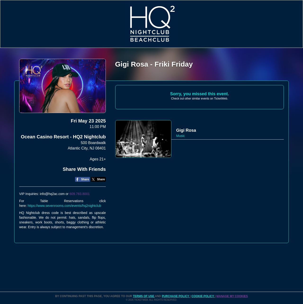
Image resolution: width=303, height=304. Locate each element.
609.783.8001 (79, 194)
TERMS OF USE (144, 296)
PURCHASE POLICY (176, 296)
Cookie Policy (203, 296)
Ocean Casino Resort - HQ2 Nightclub (63, 136)
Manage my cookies (232, 296)
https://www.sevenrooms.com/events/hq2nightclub (64, 206)
